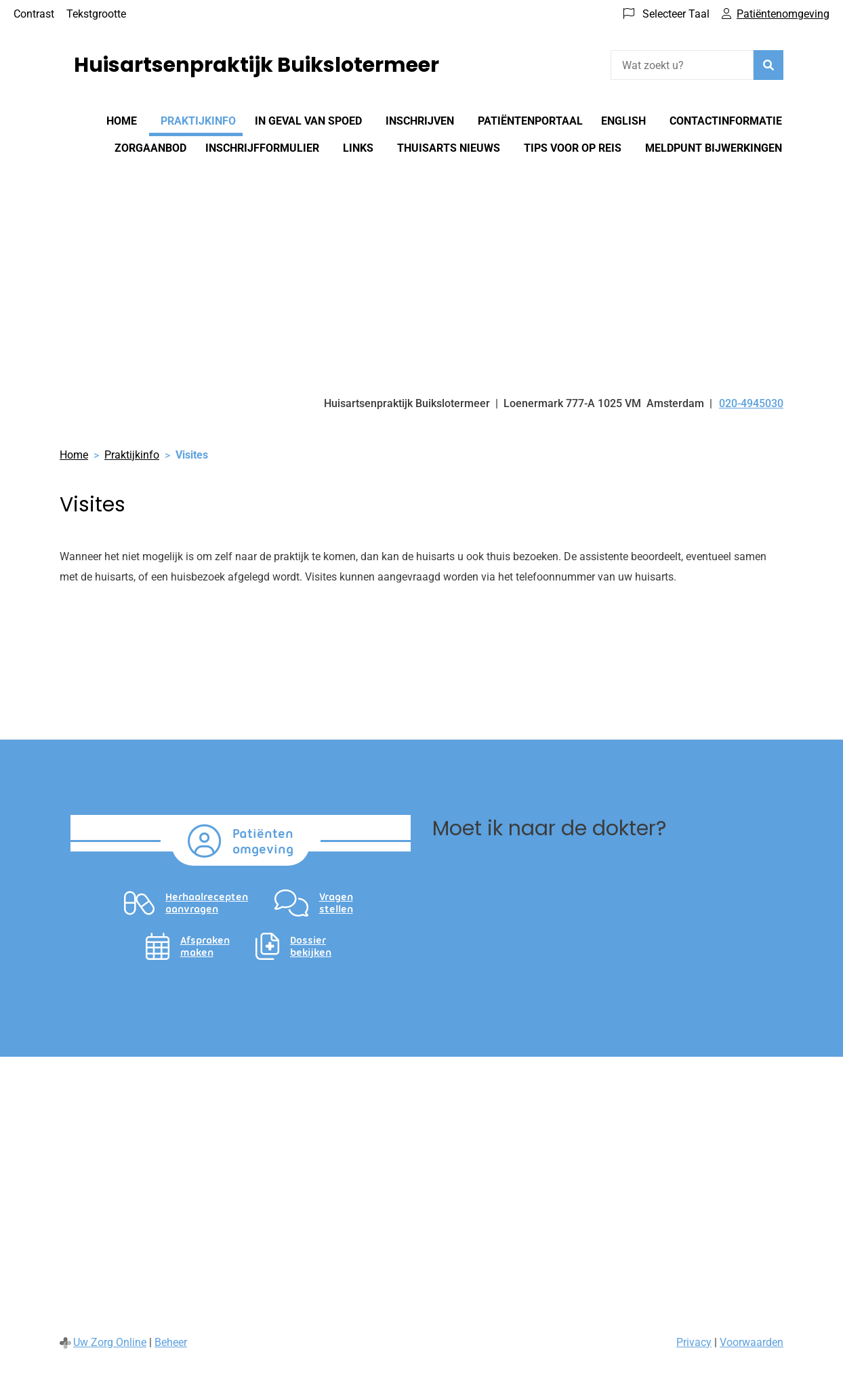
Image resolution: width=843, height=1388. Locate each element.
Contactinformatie (726, 120)
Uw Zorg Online (109, 1342)
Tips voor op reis (572, 148)
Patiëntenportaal (530, 120)
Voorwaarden (751, 1342)
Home (121, 120)
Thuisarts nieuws (448, 148)
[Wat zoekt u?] (682, 65)
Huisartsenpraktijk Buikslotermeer (256, 65)
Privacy (694, 1342)
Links (358, 148)
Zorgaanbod (150, 148)
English (623, 120)
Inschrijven (420, 120)
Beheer (171, 1342)
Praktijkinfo (198, 120)
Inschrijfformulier (262, 148)
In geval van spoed (308, 120)
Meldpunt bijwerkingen (713, 148)
